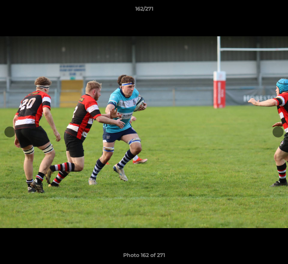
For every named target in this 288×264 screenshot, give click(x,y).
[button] (274, 10)
